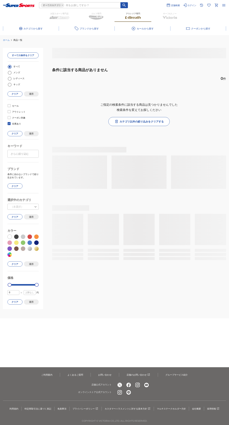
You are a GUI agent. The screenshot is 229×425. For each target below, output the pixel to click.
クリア (15, 93)
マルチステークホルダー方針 (171, 408)
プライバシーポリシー (85, 409)
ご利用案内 (46, 374)
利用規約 (13, 408)
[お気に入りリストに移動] (209, 5)
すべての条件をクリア (23, 55)
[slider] (10, 285)
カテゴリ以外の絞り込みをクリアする (139, 121)
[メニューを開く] (223, 5)
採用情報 (213, 409)
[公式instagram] (137, 385)
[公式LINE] (128, 392)
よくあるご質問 (75, 374)
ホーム (6, 40)
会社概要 (196, 408)
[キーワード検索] (124, 5)
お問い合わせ (105, 374)
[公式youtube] (146, 385)
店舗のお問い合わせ (138, 375)
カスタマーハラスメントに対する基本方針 (128, 409)
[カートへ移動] (216, 5)
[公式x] (119, 385)
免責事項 (61, 408)
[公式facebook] (128, 385)
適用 (31, 93)
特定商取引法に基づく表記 (38, 408)
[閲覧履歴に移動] (201, 5)
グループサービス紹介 (176, 374)
